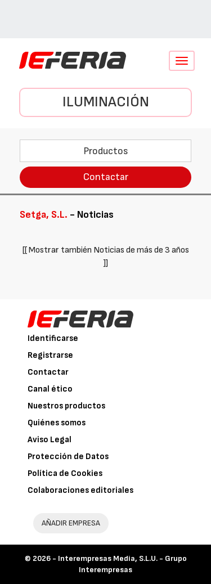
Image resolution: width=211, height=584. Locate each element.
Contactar (105, 177)
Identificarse (53, 338)
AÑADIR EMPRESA (71, 523)
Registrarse (50, 355)
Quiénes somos (57, 422)
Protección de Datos (68, 456)
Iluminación (105, 102)
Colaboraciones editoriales (80, 490)
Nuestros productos (66, 406)
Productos (105, 151)
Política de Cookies (65, 473)
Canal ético (50, 389)
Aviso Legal (49, 439)
